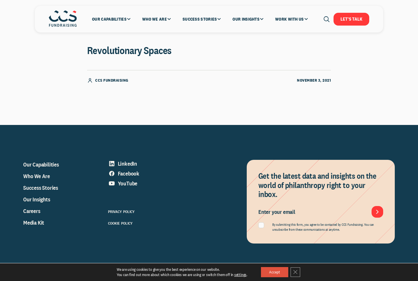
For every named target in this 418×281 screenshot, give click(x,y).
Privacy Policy (121, 214)
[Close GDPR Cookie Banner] (296, 272)
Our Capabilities (41, 167)
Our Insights (36, 202)
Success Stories (40, 190)
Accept (274, 272)
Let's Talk (351, 19)
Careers (31, 213)
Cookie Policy (120, 225)
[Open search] (326, 19)
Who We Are (36, 178)
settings (239, 274)
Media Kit (33, 225)
